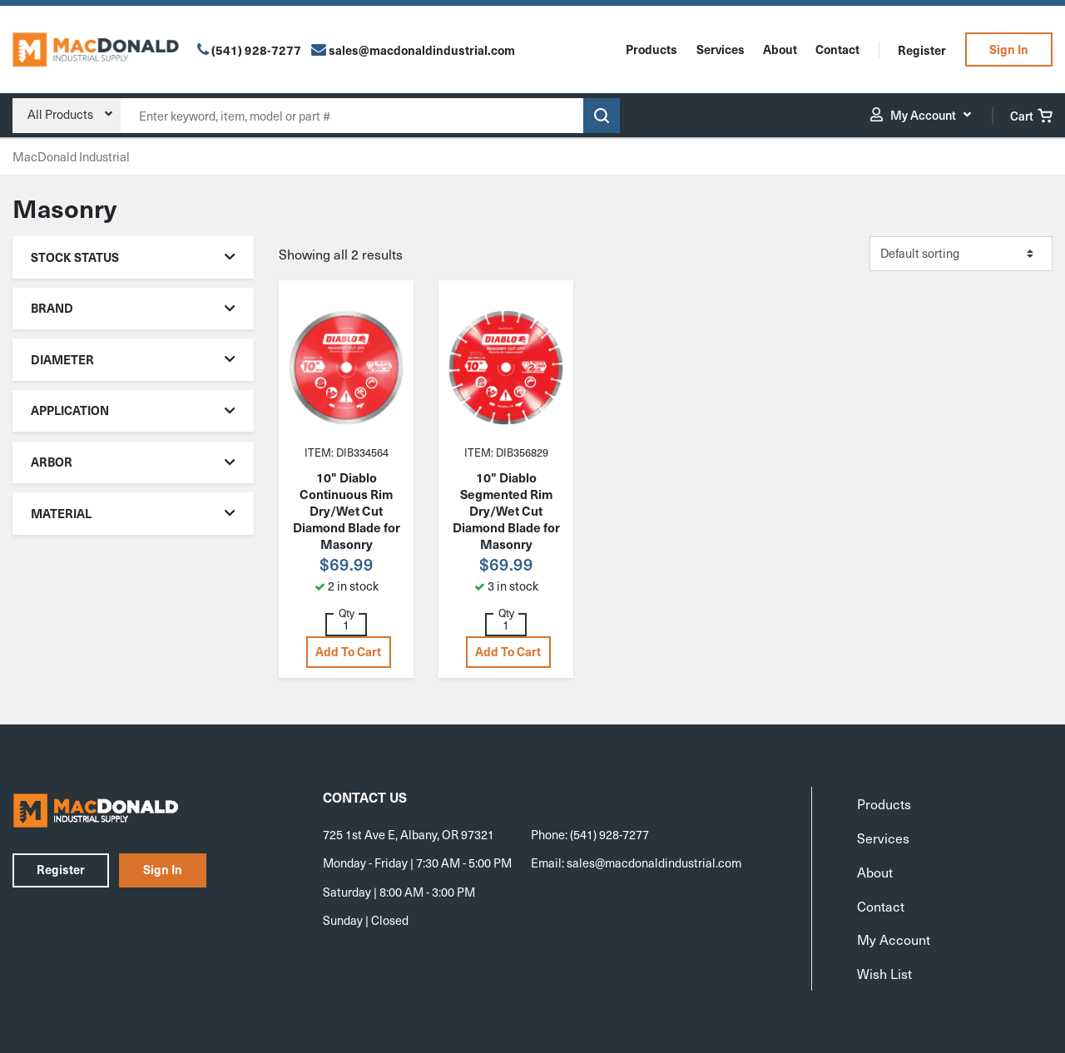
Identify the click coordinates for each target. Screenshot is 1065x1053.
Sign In (1008, 49)
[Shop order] (961, 253)
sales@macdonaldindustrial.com (654, 862)
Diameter (133, 359)
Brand (133, 307)
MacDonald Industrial (71, 156)
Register (922, 50)
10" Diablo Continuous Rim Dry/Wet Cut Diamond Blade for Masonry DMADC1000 (346, 519)
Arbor (133, 461)
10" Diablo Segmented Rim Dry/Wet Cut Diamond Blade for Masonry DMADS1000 (506, 519)
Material (133, 513)
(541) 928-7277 (256, 50)
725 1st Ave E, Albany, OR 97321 (408, 834)
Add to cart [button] (348, 651)
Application (133, 410)
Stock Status (133, 257)
